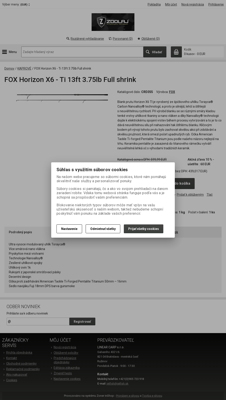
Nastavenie (69, 229)
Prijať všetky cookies (143, 229)
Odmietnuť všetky (103, 229)
